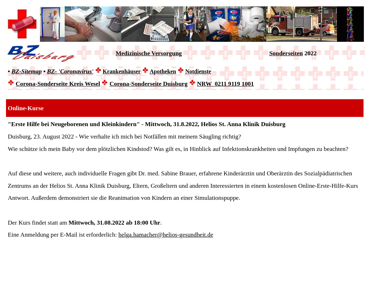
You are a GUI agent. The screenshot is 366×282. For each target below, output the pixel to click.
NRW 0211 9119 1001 (225, 83)
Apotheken (163, 71)
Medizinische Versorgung (149, 53)
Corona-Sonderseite (58, 83)
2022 (310, 53)
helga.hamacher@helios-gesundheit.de (165, 234)
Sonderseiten (286, 53)
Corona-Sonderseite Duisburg (149, 83)
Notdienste (198, 71)
